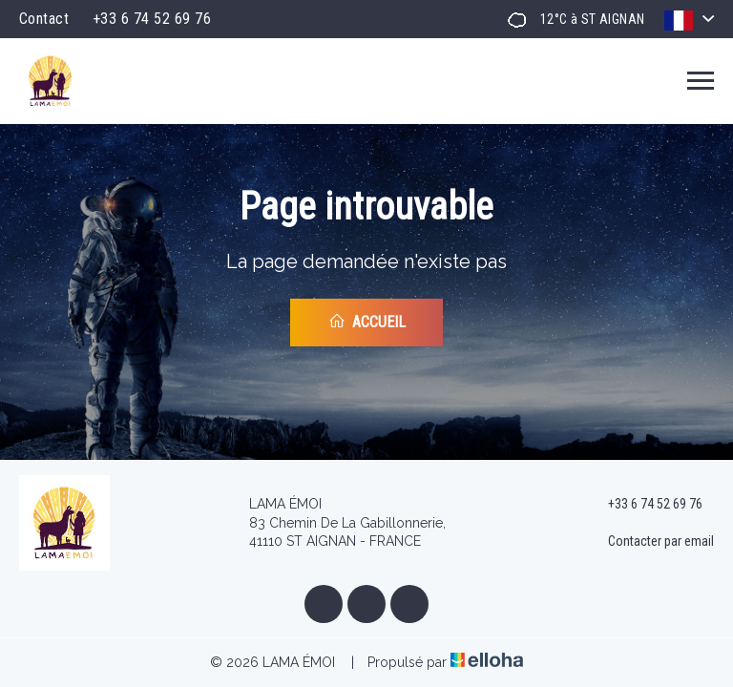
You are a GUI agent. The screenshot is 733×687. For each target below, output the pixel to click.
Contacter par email (650, 542)
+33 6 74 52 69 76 (644, 504)
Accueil (367, 321)
